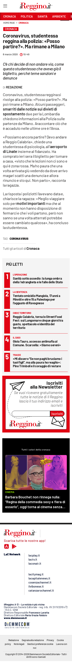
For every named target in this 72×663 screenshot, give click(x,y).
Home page (9, 22)
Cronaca (23, 22)
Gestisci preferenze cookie (40, 644)
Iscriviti (57, 414)
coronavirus (19, 238)
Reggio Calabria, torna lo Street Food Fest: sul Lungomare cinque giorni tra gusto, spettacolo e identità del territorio (38, 322)
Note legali (19, 644)
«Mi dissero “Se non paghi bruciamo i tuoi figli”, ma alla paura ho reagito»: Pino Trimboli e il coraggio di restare (37, 362)
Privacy (50, 640)
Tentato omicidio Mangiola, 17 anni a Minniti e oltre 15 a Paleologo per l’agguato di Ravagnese (36, 299)
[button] (64, 24)
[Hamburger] (5, 6)
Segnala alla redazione (33, 640)
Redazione (13, 640)
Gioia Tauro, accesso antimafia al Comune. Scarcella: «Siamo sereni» (37, 343)
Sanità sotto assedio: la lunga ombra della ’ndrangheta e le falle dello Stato (38, 280)
